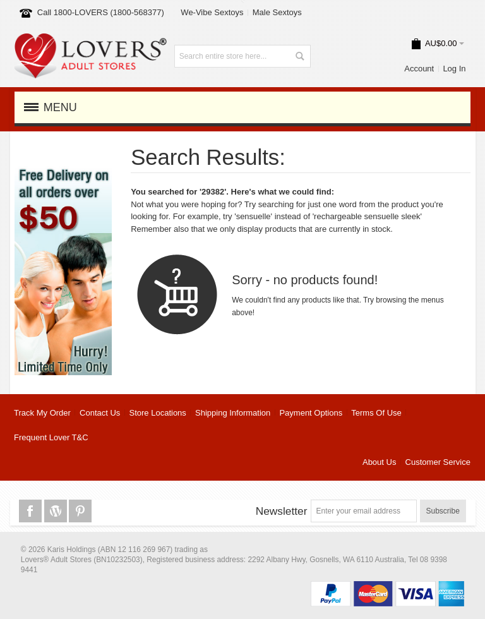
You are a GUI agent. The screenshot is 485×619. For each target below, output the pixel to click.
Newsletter (282, 511)
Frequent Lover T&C (51, 437)
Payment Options (310, 413)
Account (419, 68)
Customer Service (437, 462)
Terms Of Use (376, 413)
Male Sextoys (277, 12)
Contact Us (100, 413)
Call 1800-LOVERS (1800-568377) (100, 12)
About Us (379, 462)
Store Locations (157, 413)
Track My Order (42, 413)
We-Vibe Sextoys (212, 12)
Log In (454, 68)
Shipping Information (232, 413)
